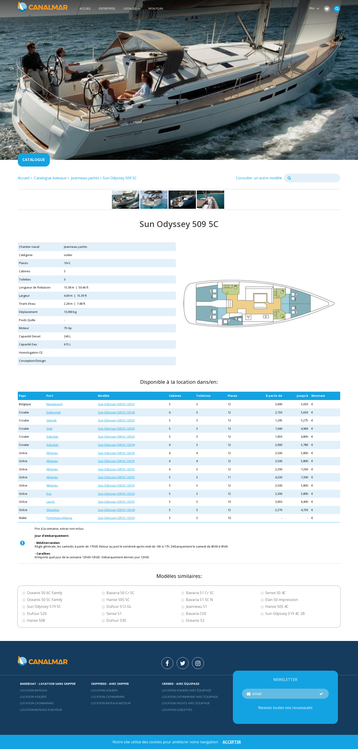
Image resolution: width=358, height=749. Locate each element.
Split (49, 428)
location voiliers (104, 690)
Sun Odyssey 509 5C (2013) (116, 453)
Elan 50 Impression (281, 600)
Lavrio (50, 502)
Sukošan (52, 436)
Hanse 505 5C (118, 600)
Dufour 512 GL (119, 606)
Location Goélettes (177, 710)
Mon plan (155, 8)
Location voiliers (33, 697)
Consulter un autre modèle (259, 177)
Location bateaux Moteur (111, 703)
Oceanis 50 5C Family (44, 600)
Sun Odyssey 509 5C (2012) (116, 436)
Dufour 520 (37, 613)
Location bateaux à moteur (41, 710)
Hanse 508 (36, 620)
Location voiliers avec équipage (186, 690)
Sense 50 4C (275, 593)
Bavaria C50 (196, 613)
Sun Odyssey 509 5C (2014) (116, 412)
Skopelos (52, 510)
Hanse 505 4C (277, 606)
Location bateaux (33, 690)
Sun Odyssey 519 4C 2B (285, 613)
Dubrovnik (53, 412)
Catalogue (132, 8)
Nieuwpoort (54, 404)
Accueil (85, 8)
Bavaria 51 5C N (199, 600)
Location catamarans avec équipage (190, 697)
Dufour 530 (116, 620)
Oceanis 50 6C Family (44, 593)
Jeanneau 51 (196, 606)
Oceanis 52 (195, 620)
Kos (49, 494)
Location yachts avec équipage (186, 703)
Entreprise (107, 8)
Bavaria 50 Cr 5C (120, 593)
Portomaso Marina (59, 518)
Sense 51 (114, 613)
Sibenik (51, 420)
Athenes (52, 453)
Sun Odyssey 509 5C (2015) (116, 404)
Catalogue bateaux (50, 177)
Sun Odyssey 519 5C (44, 606)
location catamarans (108, 697)
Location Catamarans (37, 703)
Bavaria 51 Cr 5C (200, 593)
